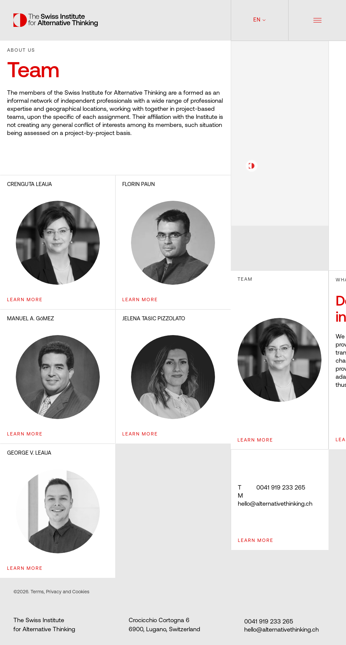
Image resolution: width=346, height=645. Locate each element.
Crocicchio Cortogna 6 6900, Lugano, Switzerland (164, 625)
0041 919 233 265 (271, 488)
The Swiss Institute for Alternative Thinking (44, 625)
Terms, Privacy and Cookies (59, 592)
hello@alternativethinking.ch (275, 499)
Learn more (255, 540)
